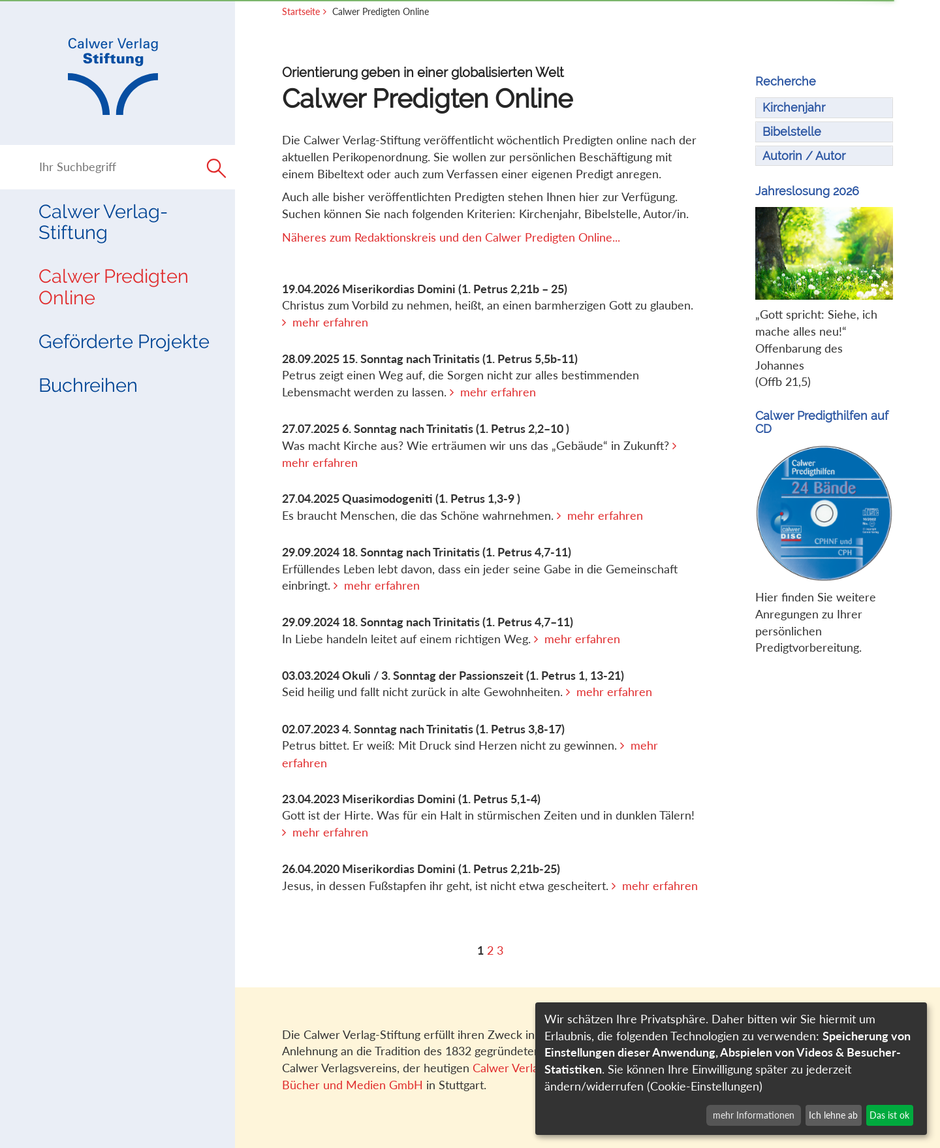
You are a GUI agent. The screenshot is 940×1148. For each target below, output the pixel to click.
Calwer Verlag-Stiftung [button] (103, 222)
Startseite (301, 11)
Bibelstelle (791, 131)
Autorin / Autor (803, 156)
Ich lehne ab (833, 1115)
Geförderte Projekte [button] (124, 341)
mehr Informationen (753, 1115)
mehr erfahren (330, 322)
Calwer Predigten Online (114, 286)
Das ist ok (889, 1115)
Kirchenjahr (793, 107)
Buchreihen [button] (88, 385)
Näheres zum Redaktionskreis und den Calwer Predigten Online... (451, 237)
